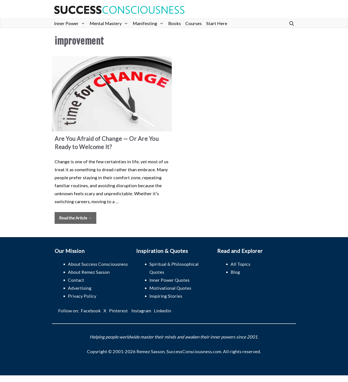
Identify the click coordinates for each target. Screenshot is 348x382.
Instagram (141, 310)
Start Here (216, 23)
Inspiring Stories (165, 296)
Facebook (91, 310)
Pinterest (118, 310)
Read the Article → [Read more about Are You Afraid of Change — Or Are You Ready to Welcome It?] (75, 217)
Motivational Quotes (170, 288)
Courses (193, 23)
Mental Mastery (110, 23)
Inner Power (70, 23)
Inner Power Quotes (169, 280)
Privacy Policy (82, 296)
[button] (291, 23)
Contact (76, 280)
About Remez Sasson (89, 272)
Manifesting (149, 23)
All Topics (240, 264)
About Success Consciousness (98, 264)
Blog (235, 272)
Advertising (79, 288)
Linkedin (162, 310)
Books (174, 23)
